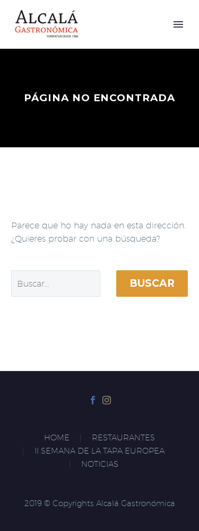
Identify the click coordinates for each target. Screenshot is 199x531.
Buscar (152, 283)
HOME (57, 438)
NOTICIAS (99, 464)
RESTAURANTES (123, 438)
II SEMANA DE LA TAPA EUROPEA (99, 451)
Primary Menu (178, 24)
